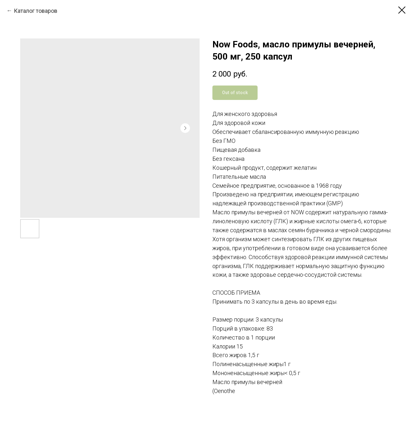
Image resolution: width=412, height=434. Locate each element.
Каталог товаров (35, 10)
